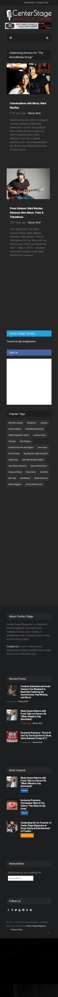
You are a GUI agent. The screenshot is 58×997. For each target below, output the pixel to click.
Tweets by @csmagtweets (21, 341)
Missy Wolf (34, 113)
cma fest (44, 472)
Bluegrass (31, 423)
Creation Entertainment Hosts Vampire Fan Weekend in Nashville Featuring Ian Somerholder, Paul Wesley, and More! (35, 692)
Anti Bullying (25, 441)
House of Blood (15, 472)
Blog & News (27, 835)
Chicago (12, 441)
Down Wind (31, 472)
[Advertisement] (30, 304)
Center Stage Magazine (36, 926)
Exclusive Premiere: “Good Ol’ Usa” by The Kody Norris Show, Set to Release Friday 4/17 (36, 736)
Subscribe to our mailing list (24, 872)
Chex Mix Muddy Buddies (32, 460)
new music (42, 447)
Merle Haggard (15, 484)
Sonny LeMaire (15, 429)
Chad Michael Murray (34, 429)
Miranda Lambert (16, 423)
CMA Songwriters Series (19, 435)
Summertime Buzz (39, 466)
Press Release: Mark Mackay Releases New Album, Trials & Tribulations (26, 212)
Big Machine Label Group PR (35, 454)
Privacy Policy (17, 930)
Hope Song (13, 460)
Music (24, 790)
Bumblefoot (25, 478)
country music (39, 435)
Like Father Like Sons (17, 466)
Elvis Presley (14, 454)
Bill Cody (12, 478)
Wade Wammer (41, 478)
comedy (43, 423)
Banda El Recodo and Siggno (21, 447)
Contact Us (12, 646)
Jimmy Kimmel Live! (34, 484)
